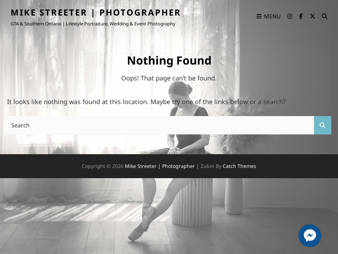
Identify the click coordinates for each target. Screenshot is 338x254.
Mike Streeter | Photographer (96, 12)
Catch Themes (239, 166)
